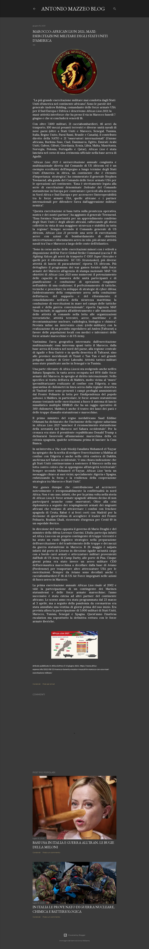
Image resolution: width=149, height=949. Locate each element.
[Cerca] (114, 8)
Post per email (49, 684)
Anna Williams (83, 941)
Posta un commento (51, 852)
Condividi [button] (36, 684)
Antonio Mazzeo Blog (73, 8)
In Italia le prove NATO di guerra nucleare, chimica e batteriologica (74, 909)
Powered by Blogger (74, 935)
